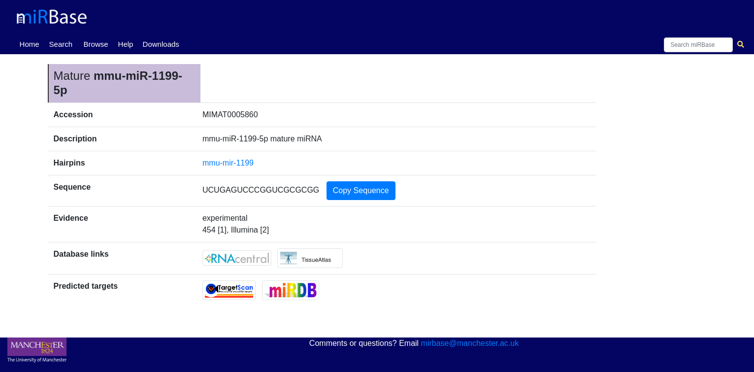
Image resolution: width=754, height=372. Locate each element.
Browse (96, 44)
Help (125, 44)
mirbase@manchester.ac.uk (470, 343)
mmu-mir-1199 (228, 163)
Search (61, 44)
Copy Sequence (361, 190)
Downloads (161, 44)
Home (31, 43)
